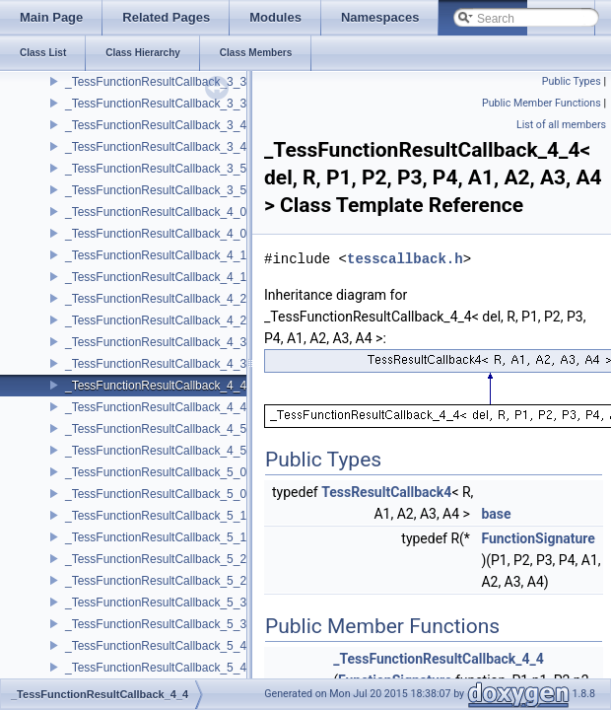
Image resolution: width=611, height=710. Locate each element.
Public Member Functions (541, 103)
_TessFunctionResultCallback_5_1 (155, 516)
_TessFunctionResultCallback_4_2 (155, 299)
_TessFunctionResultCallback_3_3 (155, 82)
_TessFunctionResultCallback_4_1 (155, 255)
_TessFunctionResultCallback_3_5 (155, 169)
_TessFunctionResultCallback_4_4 (155, 385)
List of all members (561, 124)
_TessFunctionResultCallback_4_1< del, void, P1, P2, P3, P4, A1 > (240, 277)
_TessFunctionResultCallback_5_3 (155, 602)
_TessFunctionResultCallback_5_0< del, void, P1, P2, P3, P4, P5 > (240, 494)
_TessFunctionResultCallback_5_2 (155, 559)
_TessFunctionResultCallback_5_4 (155, 646)
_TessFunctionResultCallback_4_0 (155, 212)
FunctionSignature (538, 538)
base (495, 514)
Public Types (571, 81)
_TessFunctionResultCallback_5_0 (155, 472)
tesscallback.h (405, 258)
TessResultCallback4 (386, 492)
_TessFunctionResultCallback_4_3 (155, 342)
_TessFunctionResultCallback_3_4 (155, 125)
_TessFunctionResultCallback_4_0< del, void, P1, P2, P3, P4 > (230, 234)
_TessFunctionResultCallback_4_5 (155, 429)
